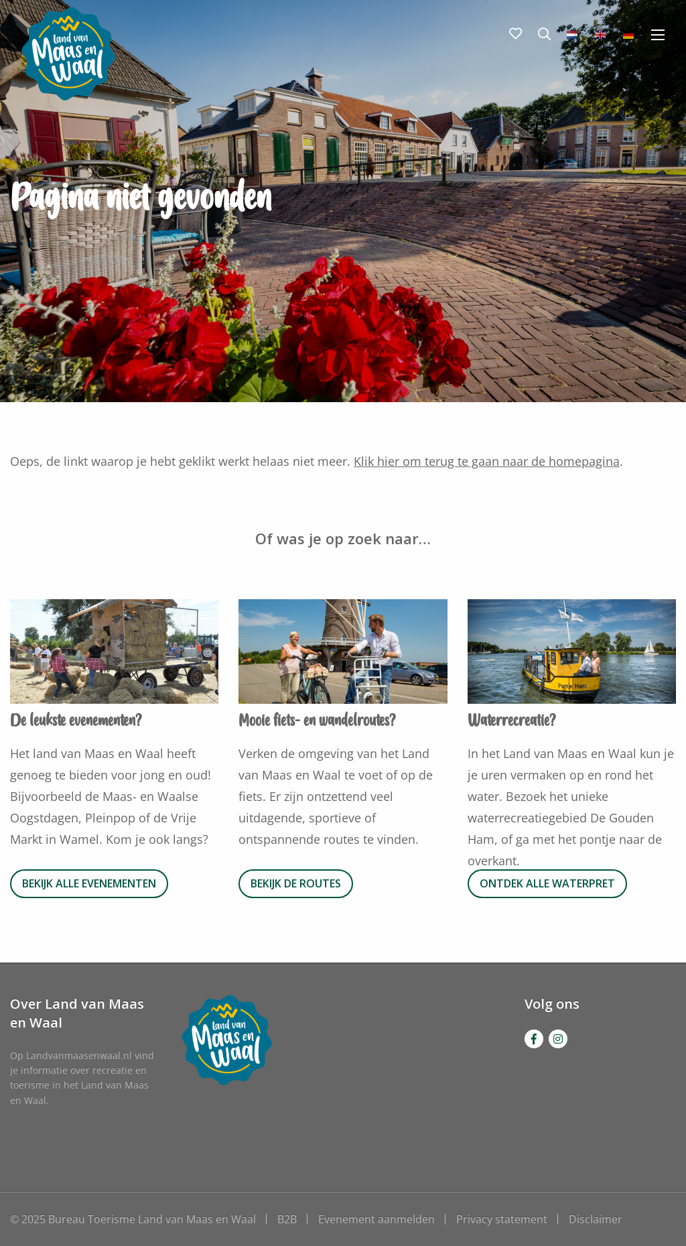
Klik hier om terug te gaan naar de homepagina (487, 461)
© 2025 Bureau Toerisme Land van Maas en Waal (133, 1219)
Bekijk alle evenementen (89, 883)
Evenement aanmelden (376, 1219)
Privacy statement (501, 1219)
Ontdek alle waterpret (547, 883)
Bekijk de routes (296, 883)
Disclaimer (595, 1219)
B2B (287, 1219)
